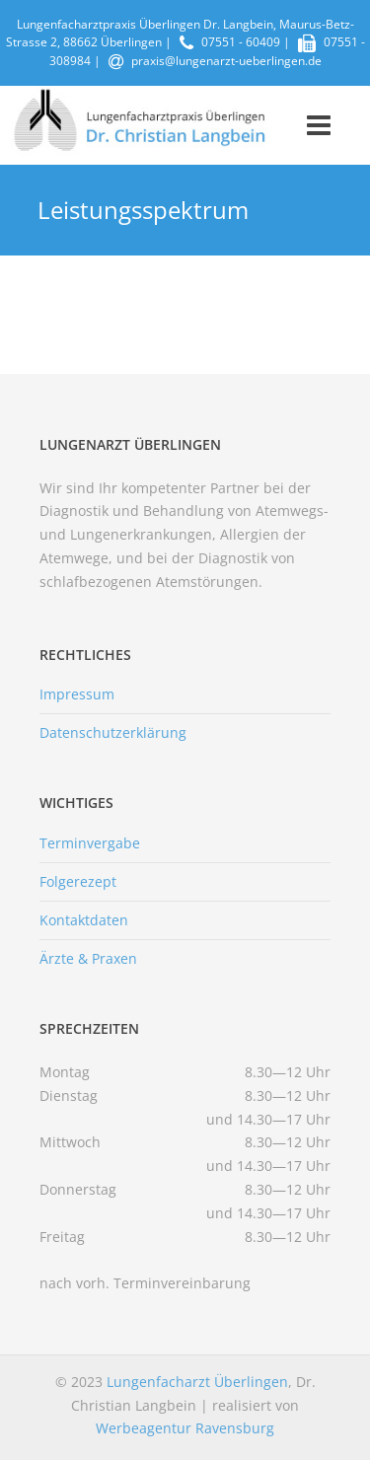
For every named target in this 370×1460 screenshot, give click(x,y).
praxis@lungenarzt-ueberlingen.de (226, 60)
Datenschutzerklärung (112, 732)
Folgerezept (77, 881)
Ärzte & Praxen (88, 958)
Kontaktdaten (83, 920)
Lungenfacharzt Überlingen (197, 1381)
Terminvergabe (89, 843)
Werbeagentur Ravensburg (185, 1428)
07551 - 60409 (240, 42)
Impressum (76, 694)
